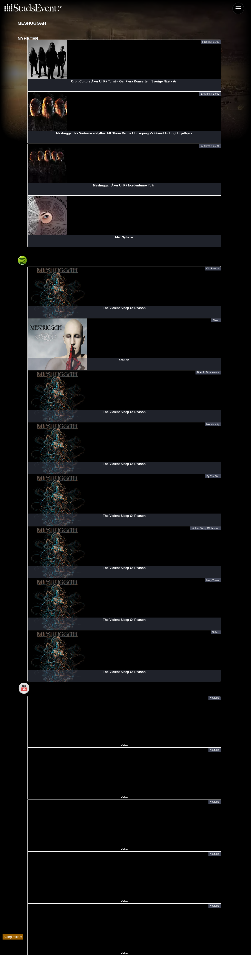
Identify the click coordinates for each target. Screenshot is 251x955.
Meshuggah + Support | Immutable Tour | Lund (52, 879)
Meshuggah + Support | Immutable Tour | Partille (54, 831)
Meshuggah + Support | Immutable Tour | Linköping (56, 843)
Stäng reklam (13, 937)
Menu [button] (238, 8)
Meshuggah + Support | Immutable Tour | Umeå (53, 855)
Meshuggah (26, 892)
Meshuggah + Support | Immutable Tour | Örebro (54, 867)
